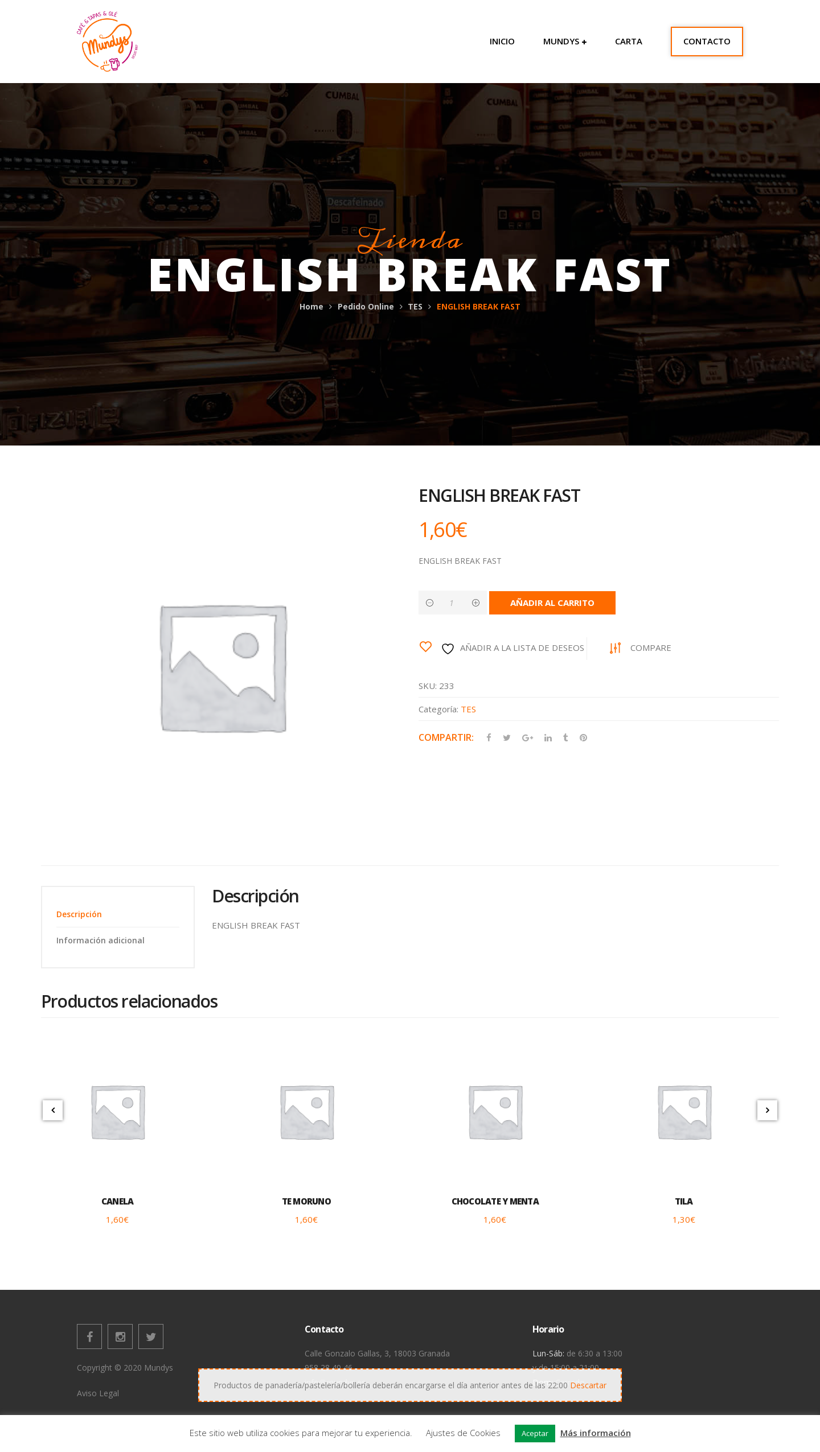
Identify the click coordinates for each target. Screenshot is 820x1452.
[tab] (117, 914)
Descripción (79, 914)
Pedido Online (366, 306)
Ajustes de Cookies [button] (463, 1432)
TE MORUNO (306, 1201)
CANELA (117, 1201)
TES (415, 306)
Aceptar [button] (535, 1433)
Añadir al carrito (552, 602)
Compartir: (446, 737)
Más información (595, 1432)
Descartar (588, 1385)
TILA (684, 1201)
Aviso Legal (98, 1393)
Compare (650, 647)
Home (311, 306)
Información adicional (100, 940)
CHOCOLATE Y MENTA (495, 1201)
